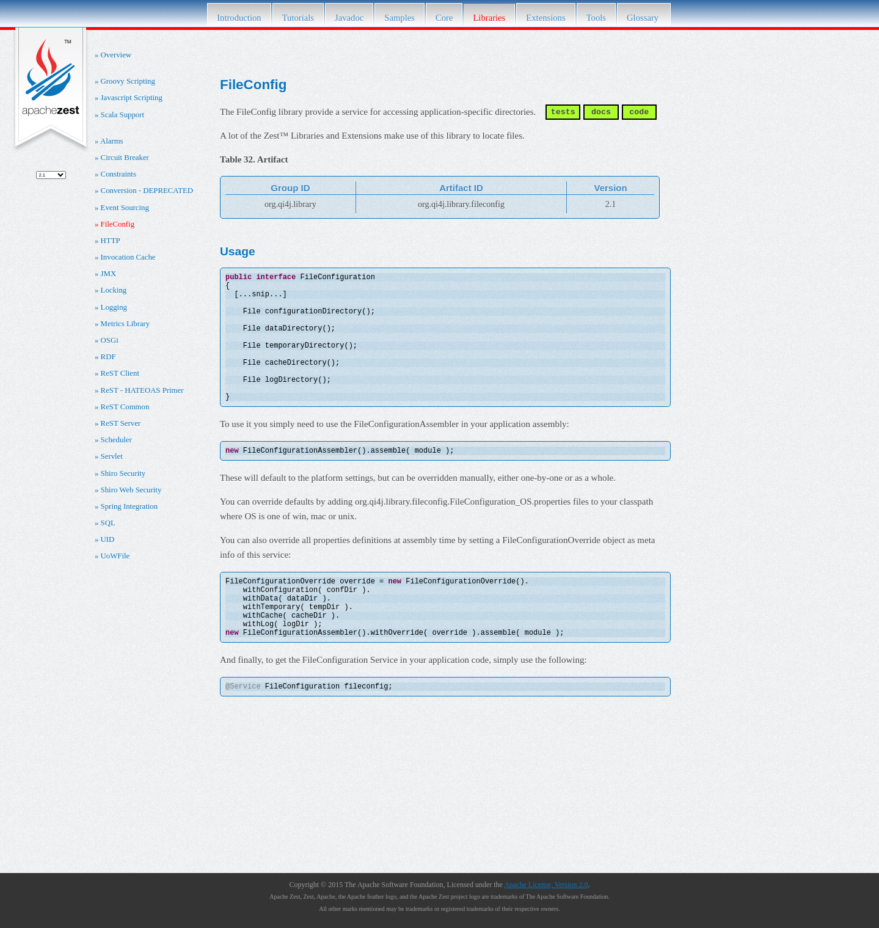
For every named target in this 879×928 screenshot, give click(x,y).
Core (444, 18)
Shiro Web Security (131, 490)
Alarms (111, 141)
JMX (109, 273)
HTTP (110, 240)
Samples (399, 18)
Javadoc (349, 18)
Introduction (239, 18)
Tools (596, 18)
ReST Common (125, 407)
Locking (114, 290)
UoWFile (115, 556)
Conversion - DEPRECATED (147, 190)
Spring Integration (129, 506)
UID (108, 539)
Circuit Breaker (125, 157)
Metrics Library (125, 324)
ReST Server (121, 423)
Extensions (545, 18)
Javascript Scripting (131, 97)
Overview (116, 55)
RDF (108, 357)
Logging (114, 307)
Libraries (489, 18)
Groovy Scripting (128, 81)
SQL (108, 523)
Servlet (112, 456)
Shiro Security (123, 473)
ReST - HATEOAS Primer (142, 390)
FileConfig (117, 224)
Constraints (118, 174)
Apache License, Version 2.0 (546, 884)
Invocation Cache (128, 257)
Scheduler (116, 440)
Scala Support (122, 115)
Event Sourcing (125, 207)
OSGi (110, 340)
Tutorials (298, 18)
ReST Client (120, 373)
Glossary (644, 18)
